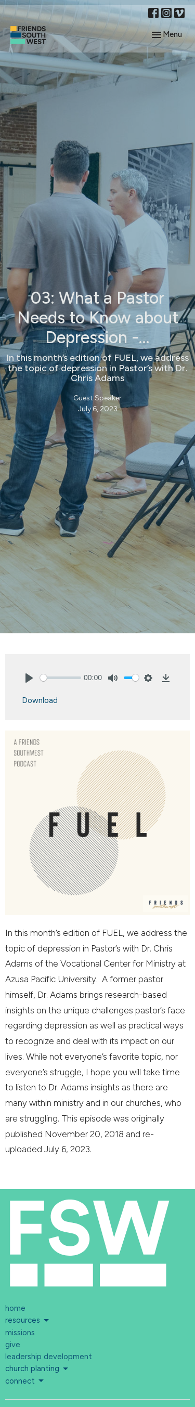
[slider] (60, 678)
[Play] (29, 678)
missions (20, 1332)
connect (25, 1381)
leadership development (48, 1356)
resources (27, 1320)
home (15, 1308)
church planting (37, 1369)
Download (40, 700)
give (12, 1344)
